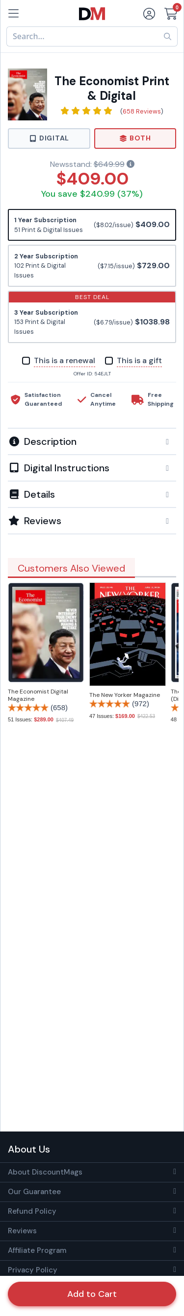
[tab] (92, 441)
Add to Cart (92, 1294)
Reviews (22, 1231)
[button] (92, 441)
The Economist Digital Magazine (38, 695)
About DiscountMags (45, 1172)
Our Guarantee (34, 1192)
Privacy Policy (32, 1270)
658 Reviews (142, 111)
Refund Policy (32, 1211)
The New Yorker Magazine (124, 695)
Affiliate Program (37, 1250)
